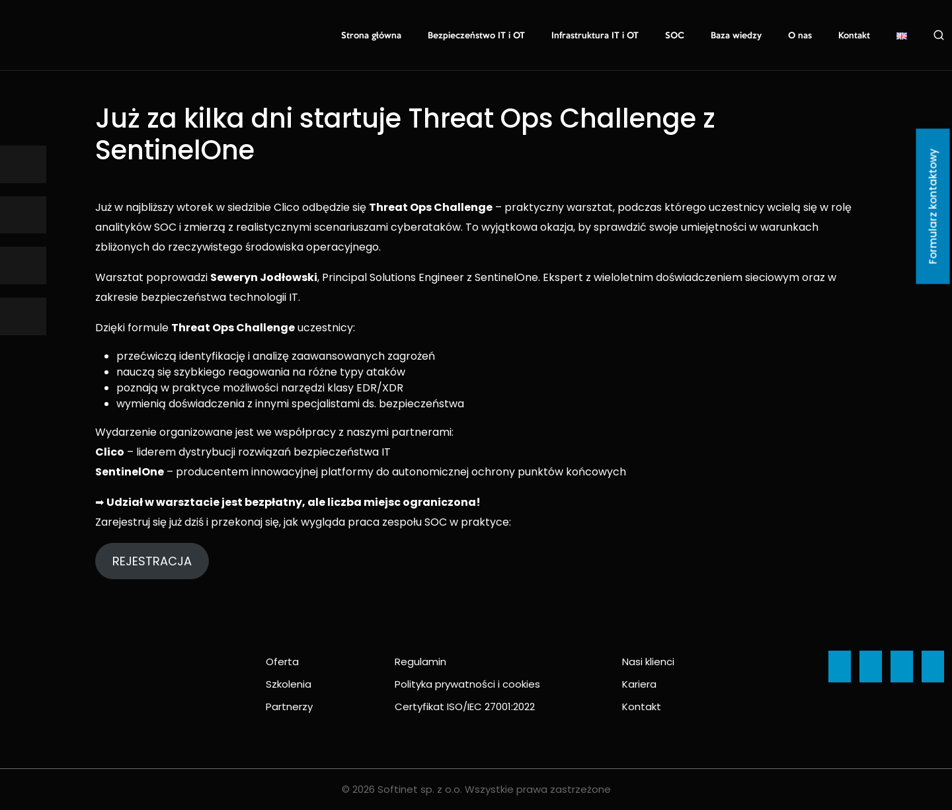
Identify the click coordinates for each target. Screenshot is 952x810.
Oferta (282, 661)
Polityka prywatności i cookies (467, 684)
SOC (674, 36)
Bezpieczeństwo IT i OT (476, 36)
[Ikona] (23, 164)
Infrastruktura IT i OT (595, 36)
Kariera (639, 684)
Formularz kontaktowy (933, 206)
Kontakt (854, 36)
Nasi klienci (648, 661)
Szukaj (938, 35)
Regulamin (420, 661)
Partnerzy (289, 706)
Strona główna (371, 36)
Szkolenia (288, 684)
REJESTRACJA (152, 561)
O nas (800, 36)
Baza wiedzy (736, 36)
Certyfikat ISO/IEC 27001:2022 (465, 706)
